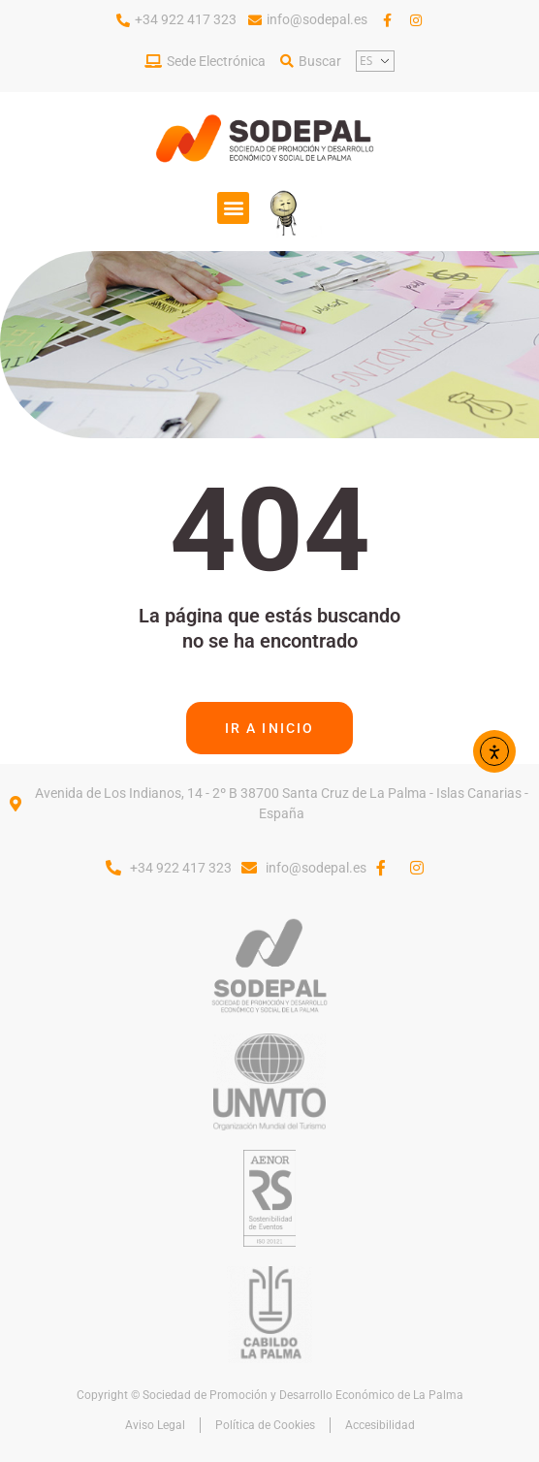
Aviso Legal (155, 1425)
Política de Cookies (265, 1425)
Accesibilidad (380, 1425)
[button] (233, 208)
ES (366, 60)
